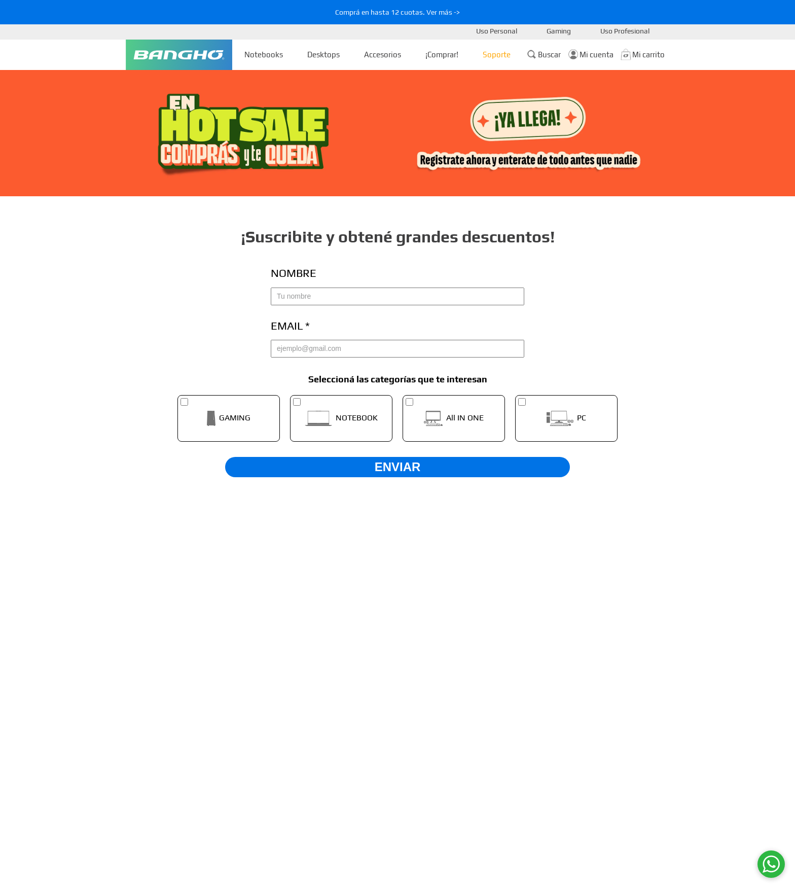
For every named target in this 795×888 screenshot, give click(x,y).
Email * (290, 325)
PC (581, 417)
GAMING (234, 417)
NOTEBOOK (357, 417)
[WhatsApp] (771, 864)
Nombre (293, 272)
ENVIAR (398, 467)
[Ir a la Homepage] (179, 55)
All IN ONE (465, 417)
